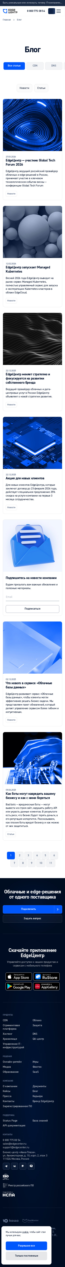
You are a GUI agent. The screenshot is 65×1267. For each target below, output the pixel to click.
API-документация (14, 1125)
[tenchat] (31, 1166)
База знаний (40, 1120)
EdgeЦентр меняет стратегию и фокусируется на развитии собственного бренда (28, 378)
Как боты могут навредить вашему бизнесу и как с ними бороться (30, 796)
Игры (35, 1062)
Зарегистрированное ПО (17, 1106)
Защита (37, 1025)
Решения (7, 1056)
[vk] (14, 1166)
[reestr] (18, 1185)
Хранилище (10, 1039)
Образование (11, 1072)
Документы (39, 1086)
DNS (35, 1034)
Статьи (41, 88)
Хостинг (7, 1034)
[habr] (23, 1166)
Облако (37, 1020)
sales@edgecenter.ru (14, 1143)
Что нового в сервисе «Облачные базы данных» (29, 685)
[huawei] (46, 986)
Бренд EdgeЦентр (43, 1101)
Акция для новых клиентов (25, 478)
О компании (10, 1086)
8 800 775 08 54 (36, 11)
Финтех (37, 1067)
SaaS (36, 1072)
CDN (5, 1020)
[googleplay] (19, 986)
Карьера (38, 1096)
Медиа (7, 1067)
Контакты (8, 1101)
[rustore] (46, 976)
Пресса (7, 1096)
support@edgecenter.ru (16, 1147)
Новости (24, 88)
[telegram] (6, 1166)
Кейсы (6, 1091)
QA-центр (38, 1039)
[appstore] (19, 976)
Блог (35, 1091)
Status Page (10, 1120)
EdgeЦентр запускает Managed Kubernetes (28, 269)
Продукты (8, 1015)
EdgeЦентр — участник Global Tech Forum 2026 (30, 162)
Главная (7, 20)
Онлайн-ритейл (12, 1062)
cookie (25, 1232)
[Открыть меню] (58, 11)
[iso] (6, 1177)
